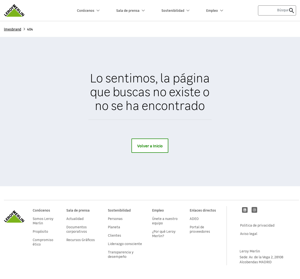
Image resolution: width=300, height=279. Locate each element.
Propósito (40, 231)
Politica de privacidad (257, 225)
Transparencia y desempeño (121, 254)
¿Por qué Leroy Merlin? (164, 233)
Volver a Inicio (150, 146)
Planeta (114, 226)
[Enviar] (291, 10)
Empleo (214, 10)
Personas (115, 218)
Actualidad (75, 218)
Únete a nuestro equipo (165, 220)
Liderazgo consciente (125, 243)
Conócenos (88, 10)
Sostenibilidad (175, 10)
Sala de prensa (130, 10)
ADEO (194, 218)
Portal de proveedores (200, 229)
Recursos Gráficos (80, 239)
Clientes (114, 235)
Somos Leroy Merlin (43, 220)
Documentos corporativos (76, 229)
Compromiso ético (43, 242)
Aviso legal (248, 233)
